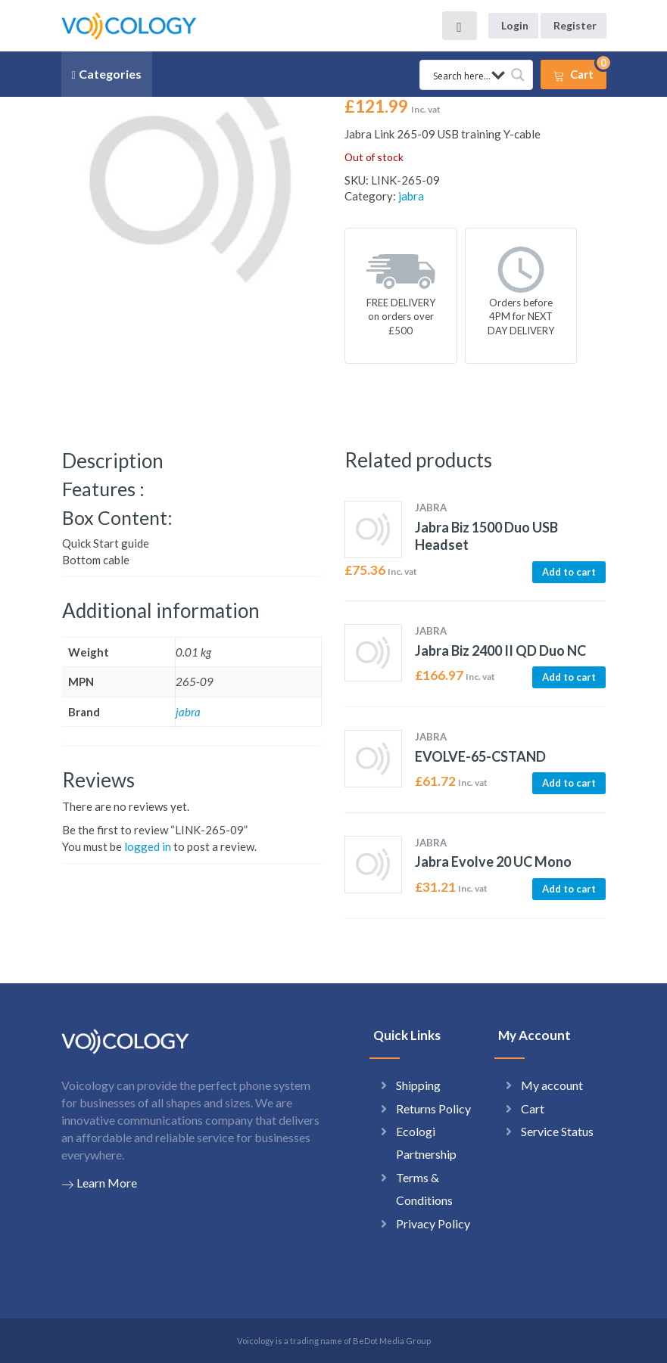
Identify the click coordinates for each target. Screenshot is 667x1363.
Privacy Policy (433, 1223)
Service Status (557, 1131)
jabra (411, 196)
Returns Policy (433, 1108)
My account (552, 1085)
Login (514, 25)
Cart (532, 1108)
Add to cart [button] (569, 572)
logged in (147, 846)
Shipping (418, 1085)
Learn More (99, 1183)
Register (575, 25)
